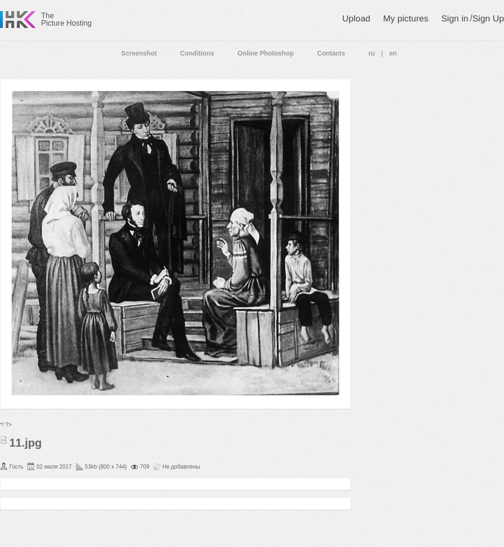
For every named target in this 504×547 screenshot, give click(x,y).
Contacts (331, 53)
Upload (356, 18)
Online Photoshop (266, 53)
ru (371, 53)
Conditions (197, 53)
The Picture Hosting (66, 19)
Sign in (454, 18)
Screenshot (139, 53)
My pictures (405, 18)
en (393, 53)
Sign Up (488, 18)
